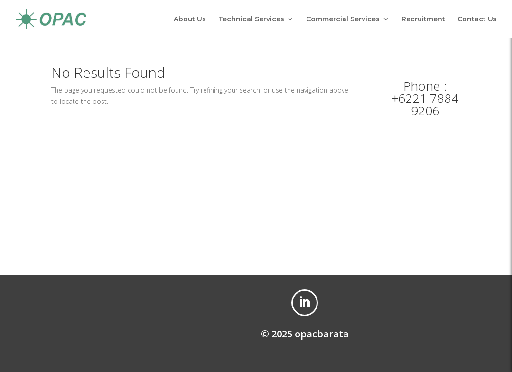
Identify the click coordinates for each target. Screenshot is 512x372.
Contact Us (477, 19)
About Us (190, 19)
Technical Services (251, 19)
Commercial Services (343, 19)
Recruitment (423, 19)
